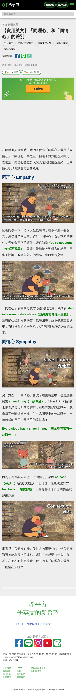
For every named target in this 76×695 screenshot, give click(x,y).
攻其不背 (7, 668)
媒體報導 (21, 677)
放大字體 (11, 72)
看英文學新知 (44, 43)
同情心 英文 (62, 43)
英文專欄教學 (10, 24)
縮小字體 (31, 72)
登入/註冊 (62, 5)
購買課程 (50, 5)
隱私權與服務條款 (39, 668)
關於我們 (21, 674)
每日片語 (7, 674)
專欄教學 (7, 677)
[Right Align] (71, 5)
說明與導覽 (36, 671)
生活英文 (8, 43)
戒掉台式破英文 (25, 43)
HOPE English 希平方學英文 (33, 624)
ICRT (19, 668)
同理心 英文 (10, 49)
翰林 (19, 671)
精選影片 (7, 671)
